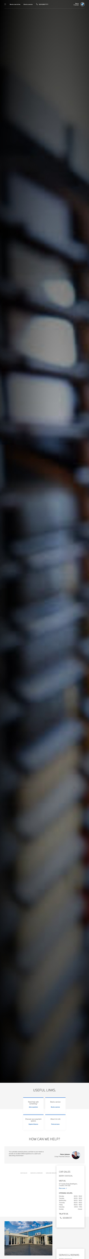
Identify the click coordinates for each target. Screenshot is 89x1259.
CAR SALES (23, 1173)
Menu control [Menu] (5, 4)
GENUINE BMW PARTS (52, 1173)
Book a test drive (15, 4)
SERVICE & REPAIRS (36, 1173)
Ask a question (33, 1107)
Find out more (55, 1124)
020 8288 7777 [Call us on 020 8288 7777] (43, 4)
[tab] (23, 1173)
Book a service (28, 4)
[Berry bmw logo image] (79, 4)
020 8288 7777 (67, 1218)
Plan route (62, 1188)
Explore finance (33, 1124)
